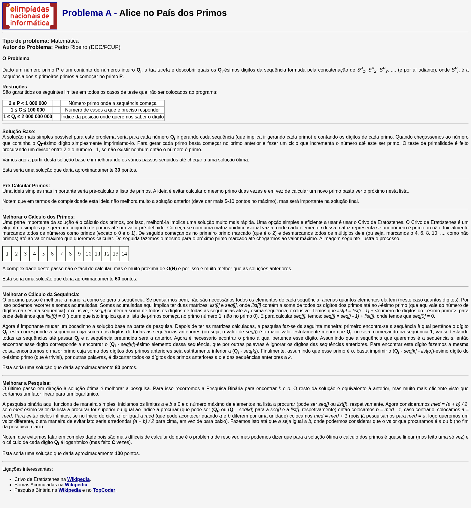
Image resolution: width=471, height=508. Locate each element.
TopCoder (104, 490)
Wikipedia (78, 479)
